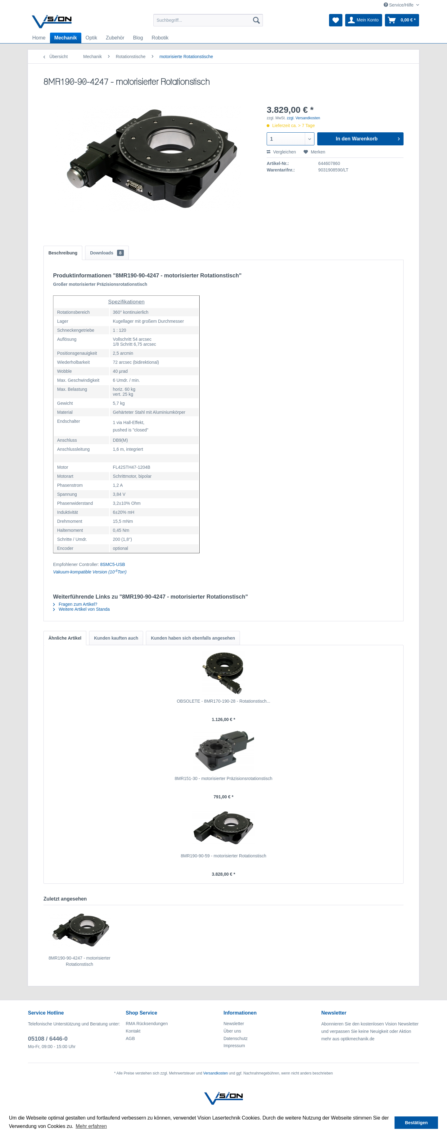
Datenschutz (236, 1038)
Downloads (107, 253)
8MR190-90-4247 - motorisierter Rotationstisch (79, 961)
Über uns (232, 1031)
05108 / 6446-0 (48, 1038)
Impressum (234, 1045)
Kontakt (133, 1031)
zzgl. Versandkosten (303, 118)
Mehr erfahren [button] (91, 1126)
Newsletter (234, 1023)
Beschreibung (62, 252)
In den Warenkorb (368, 137)
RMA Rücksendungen (147, 1023)
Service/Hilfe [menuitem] (399, 4)
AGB (130, 1038)
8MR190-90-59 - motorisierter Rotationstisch (223, 855)
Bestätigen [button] (416, 1122)
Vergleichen (281, 151)
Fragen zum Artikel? (75, 604)
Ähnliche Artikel (64, 638)
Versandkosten (215, 1073)
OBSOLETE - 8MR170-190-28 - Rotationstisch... (223, 701)
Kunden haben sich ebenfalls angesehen (193, 638)
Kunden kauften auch (116, 638)
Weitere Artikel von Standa (81, 609)
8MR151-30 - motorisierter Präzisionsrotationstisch (223, 778)
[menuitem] (208, 20)
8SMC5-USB (112, 564)
